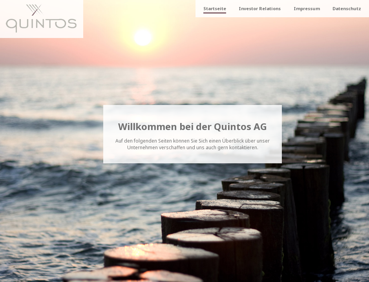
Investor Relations (260, 8)
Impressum (307, 8)
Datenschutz (346, 8)
